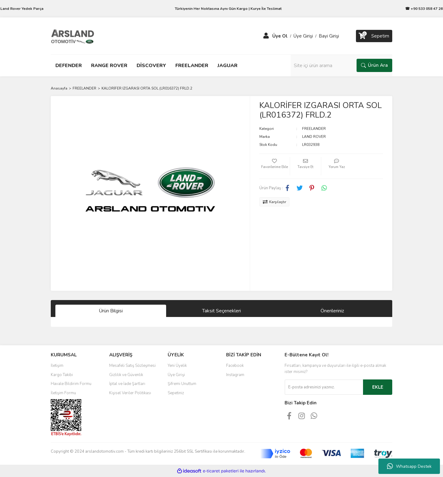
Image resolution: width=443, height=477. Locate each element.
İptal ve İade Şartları (127, 384)
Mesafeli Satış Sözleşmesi (132, 365)
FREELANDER (314, 128)
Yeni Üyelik (177, 365)
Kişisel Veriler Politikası (130, 393)
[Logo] (72, 35)
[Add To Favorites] (274, 166)
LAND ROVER (314, 136)
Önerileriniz (332, 310)
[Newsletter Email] (324, 387)
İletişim (57, 365)
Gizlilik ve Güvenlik (126, 375)
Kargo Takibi (62, 375)
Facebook (235, 365)
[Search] (341, 65)
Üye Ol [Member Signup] (280, 36)
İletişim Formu (63, 393)
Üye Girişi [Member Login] (303, 36)
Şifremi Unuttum (182, 384)
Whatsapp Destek (409, 466)
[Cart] (374, 36)
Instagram (235, 375)
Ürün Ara (374, 65)
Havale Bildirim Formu (71, 384)
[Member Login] (266, 36)
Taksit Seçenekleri (221, 310)
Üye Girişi (176, 375)
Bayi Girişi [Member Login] (329, 36)
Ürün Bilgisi (111, 310)
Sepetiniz (176, 393)
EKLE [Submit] (377, 387)
